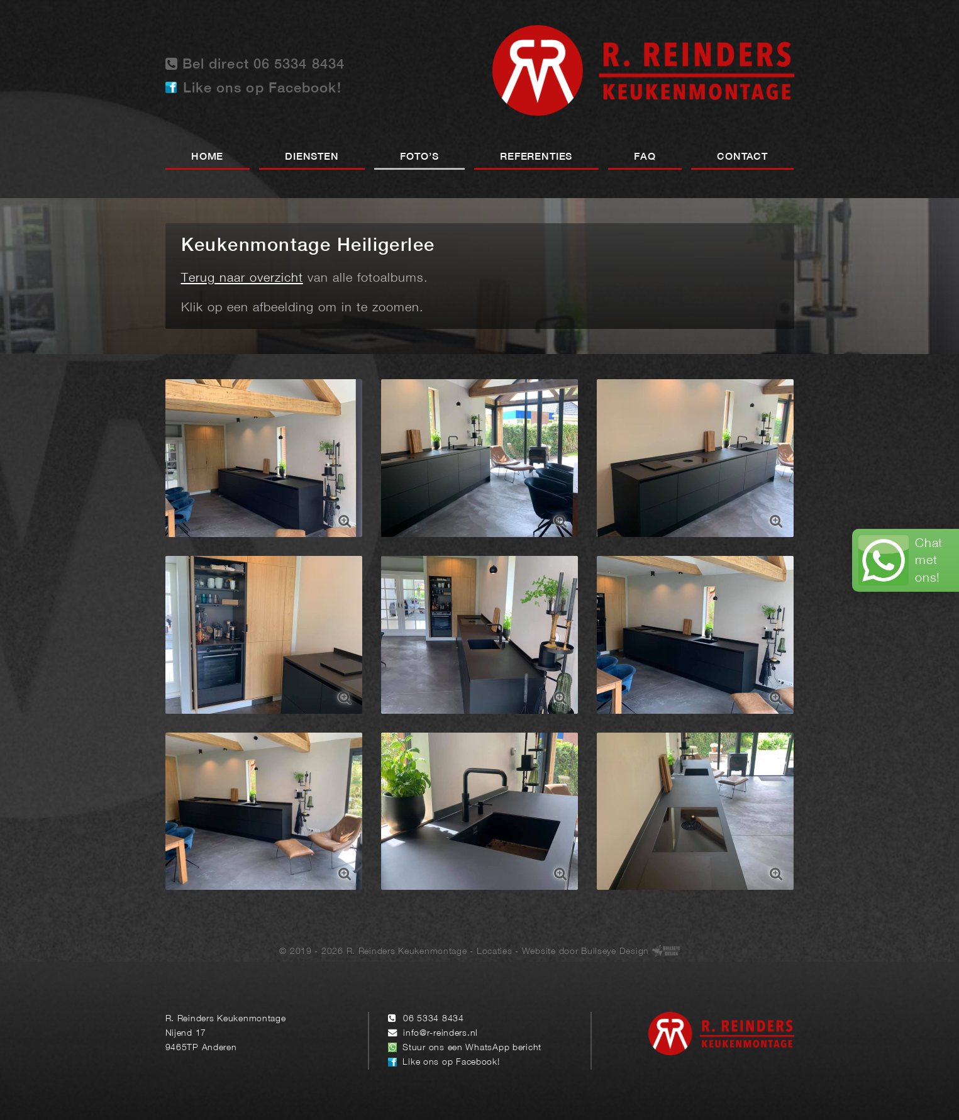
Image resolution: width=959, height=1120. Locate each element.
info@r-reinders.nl (440, 1033)
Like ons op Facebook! (262, 88)
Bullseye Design (615, 952)
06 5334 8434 (433, 1019)
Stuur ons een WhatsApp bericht (471, 1048)
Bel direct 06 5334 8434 (255, 64)
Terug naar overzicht (242, 278)
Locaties (495, 952)
